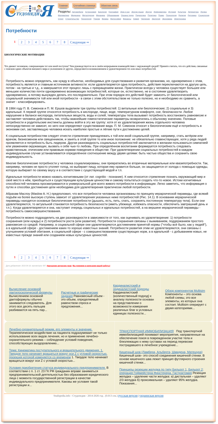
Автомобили (77, 12)
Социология (203, 15)
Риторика (192, 15)
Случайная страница (84, 5)
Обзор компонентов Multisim (185, 290)
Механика (100, 15)
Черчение (145, 19)
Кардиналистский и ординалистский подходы (131, 287)
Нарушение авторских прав (59, 266)
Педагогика (140, 15)
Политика (152, 15)
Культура (182, 12)
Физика (105, 19)
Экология (156, 19)
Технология (86, 19)
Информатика (160, 12)
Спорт (61, 19)
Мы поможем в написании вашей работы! (91, 266)
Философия (115, 19)
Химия (136, 19)
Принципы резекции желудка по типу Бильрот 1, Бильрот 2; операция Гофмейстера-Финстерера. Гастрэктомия (161, 371)
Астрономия (90, 12)
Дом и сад (125, 12)
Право (161, 15)
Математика (63, 15)
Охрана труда (127, 15)
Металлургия (88, 15)
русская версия (128, 395)
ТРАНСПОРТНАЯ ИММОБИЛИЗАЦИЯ (146, 331)
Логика (203, 12)
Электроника (180, 19)
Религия (182, 15)
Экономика (167, 19)
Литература (193, 12)
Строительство (72, 19)
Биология (102, 12)
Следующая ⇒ (79, 42)
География (113, 12)
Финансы (127, 19)
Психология (171, 15)
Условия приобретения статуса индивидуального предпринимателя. (57, 367)
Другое (148, 12)
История (172, 12)
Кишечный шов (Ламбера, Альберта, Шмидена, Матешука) (160, 352)
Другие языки (137, 12)
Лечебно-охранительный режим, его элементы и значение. (50, 329)
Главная (63, 5)
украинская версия (151, 395)
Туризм (96, 19)
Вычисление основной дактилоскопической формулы (30, 290)
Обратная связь (109, 5)
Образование (113, 15)
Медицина (75, 15)
